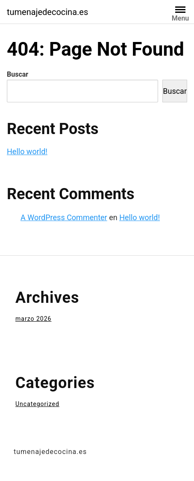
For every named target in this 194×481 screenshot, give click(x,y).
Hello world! (27, 151)
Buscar (17, 74)
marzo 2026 (33, 318)
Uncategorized (37, 403)
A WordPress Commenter (64, 217)
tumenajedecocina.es (47, 12)
